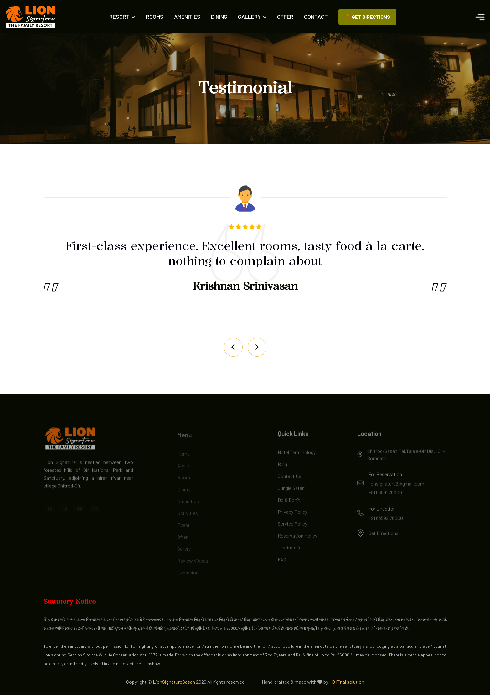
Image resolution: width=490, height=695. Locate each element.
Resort (122, 16)
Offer (285, 16)
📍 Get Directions (367, 17)
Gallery (252, 16)
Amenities (187, 16)
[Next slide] (233, 347)
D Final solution (348, 682)
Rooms (154, 16)
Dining (219, 16)
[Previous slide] (257, 347)
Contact (316, 16)
